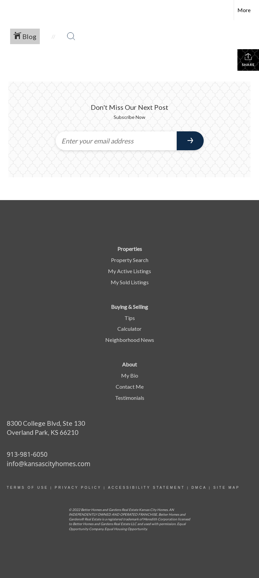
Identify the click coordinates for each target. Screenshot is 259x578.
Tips (129, 318)
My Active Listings (129, 271)
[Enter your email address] (116, 140)
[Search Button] (71, 36)
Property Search (129, 260)
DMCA (199, 487)
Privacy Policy (78, 487)
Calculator (129, 328)
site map (226, 487)
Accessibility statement (146, 487)
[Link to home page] (8, 10)
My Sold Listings (130, 282)
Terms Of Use (27, 487)
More (244, 10)
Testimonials (129, 397)
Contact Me (130, 386)
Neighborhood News (129, 339)
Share (248, 60)
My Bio (129, 375)
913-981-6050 (27, 454)
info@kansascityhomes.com (48, 463)
